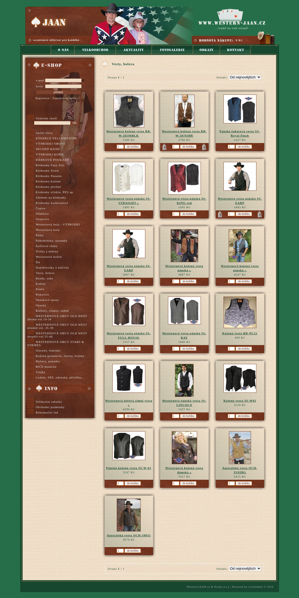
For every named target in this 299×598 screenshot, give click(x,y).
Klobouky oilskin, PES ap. (55, 192)
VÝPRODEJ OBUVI (50, 143)
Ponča (40, 289)
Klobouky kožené (48, 181)
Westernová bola (48, 229)
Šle (38, 262)
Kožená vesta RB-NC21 (239, 333)
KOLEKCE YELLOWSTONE (56, 138)
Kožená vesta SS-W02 (240, 400)
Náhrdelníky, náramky (52, 240)
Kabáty (41, 283)
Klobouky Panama (49, 176)
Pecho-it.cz (221, 586)
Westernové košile (49, 256)
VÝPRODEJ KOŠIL (50, 154)
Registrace (43, 98)
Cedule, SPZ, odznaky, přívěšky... (60, 377)
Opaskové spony (47, 299)
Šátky (40, 235)
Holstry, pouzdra (48, 361)
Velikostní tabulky (49, 401)
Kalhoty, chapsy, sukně (52, 310)
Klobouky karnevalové (52, 202)
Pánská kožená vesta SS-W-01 (128, 468)
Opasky (41, 305)
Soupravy (42, 219)
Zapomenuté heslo (64, 98)
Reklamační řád (47, 412)
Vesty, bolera (45, 272)
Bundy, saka (44, 278)
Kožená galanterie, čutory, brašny (60, 355)
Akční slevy (44, 132)
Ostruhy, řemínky (48, 350)
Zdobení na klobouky (51, 197)
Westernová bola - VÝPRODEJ (58, 224)
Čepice (41, 208)
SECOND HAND (48, 149)
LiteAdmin (256, 586)
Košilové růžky (47, 246)
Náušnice (42, 213)
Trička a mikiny (47, 251)
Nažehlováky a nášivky (52, 267)
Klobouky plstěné (48, 186)
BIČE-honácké (46, 366)
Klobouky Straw (47, 170)
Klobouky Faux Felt (50, 165)
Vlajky (41, 372)
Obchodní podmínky (50, 407)
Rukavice (42, 294)
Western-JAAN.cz (198, 586)
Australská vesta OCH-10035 (129, 535)
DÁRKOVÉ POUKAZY (52, 159)
